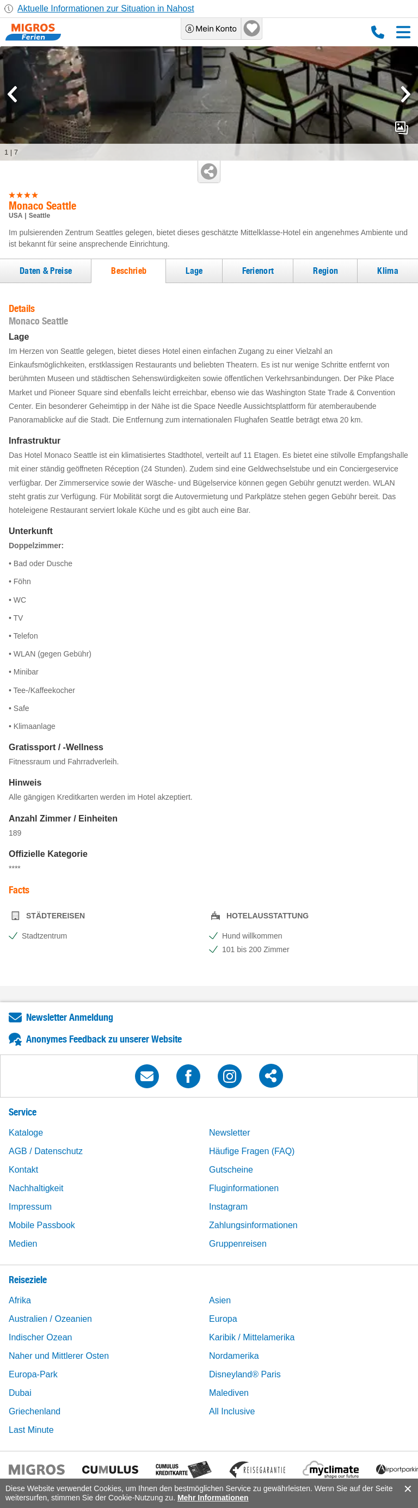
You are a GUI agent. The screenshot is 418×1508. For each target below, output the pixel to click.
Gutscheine (231, 1169)
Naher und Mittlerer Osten (59, 1355)
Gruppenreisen (238, 1243)
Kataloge (26, 1132)
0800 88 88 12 (377, 32)
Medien (23, 1243)
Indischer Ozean (40, 1337)
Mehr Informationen (213, 1497)
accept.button (407, 1489)
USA (15, 215)
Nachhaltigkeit (36, 1188)
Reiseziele (28, 1279)
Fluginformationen (244, 1188)
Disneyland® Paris (245, 1374)
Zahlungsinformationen (253, 1225)
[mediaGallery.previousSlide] (12, 94)
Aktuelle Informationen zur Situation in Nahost (105, 8)
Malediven (229, 1392)
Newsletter (229, 1132)
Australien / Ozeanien (50, 1318)
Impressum (30, 1206)
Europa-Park (33, 1374)
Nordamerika (234, 1355)
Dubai (20, 1392)
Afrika (20, 1300)
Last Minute (31, 1430)
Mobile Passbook (42, 1225)
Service (22, 1112)
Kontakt (23, 1169)
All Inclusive (232, 1411)
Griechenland (34, 1411)
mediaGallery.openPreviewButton (401, 127)
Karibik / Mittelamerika (251, 1337)
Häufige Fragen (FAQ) (251, 1151)
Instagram (228, 1206)
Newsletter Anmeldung (69, 1017)
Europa (223, 1318)
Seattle (39, 215)
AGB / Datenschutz (46, 1151)
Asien (220, 1300)
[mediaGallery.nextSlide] (406, 94)
